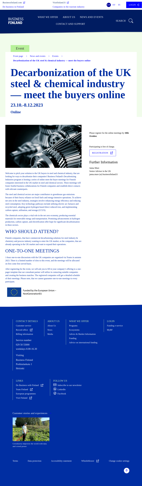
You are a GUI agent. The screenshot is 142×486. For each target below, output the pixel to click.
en (108, 5)
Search (125, 20)
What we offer (48, 17)
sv (114, 5)
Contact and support (70, 24)
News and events (91, 17)
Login (134, 5)
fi (119, 5)
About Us (69, 17)
